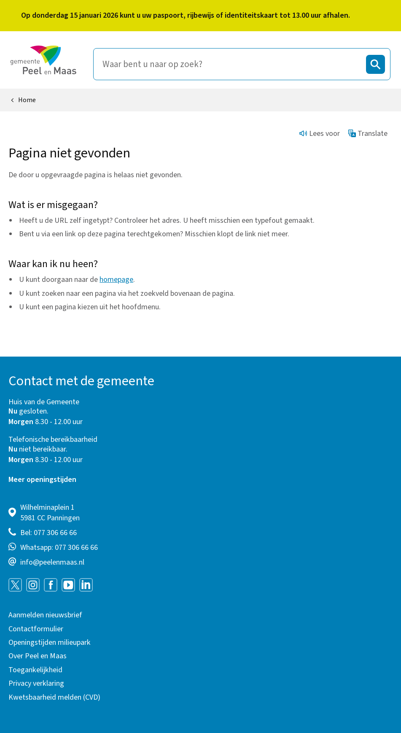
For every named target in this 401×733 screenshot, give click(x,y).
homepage (116, 279)
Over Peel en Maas (37, 656)
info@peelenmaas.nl (52, 562)
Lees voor (319, 133)
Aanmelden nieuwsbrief (45, 615)
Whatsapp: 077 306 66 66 (59, 547)
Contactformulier (35, 629)
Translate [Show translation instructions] (368, 133)
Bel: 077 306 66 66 (48, 532)
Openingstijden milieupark (49, 642)
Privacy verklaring (36, 683)
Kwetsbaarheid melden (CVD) (54, 697)
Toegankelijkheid (35, 670)
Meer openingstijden (42, 479)
